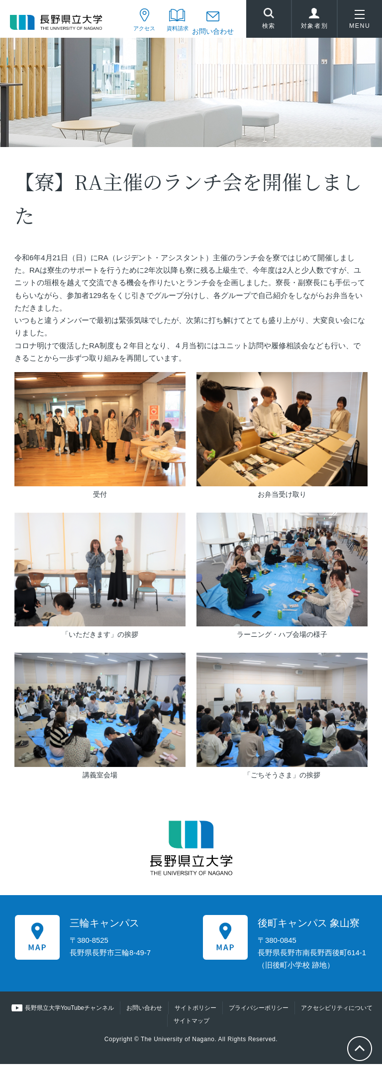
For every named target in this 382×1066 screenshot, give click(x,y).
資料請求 (172, 31)
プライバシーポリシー (258, 1010)
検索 (268, 20)
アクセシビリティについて (337, 1010)
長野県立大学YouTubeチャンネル (69, 1010)
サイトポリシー (195, 1010)
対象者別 (314, 22)
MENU (359, 22)
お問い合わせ (213, 31)
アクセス (132, 31)
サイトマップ (191, 1022)
